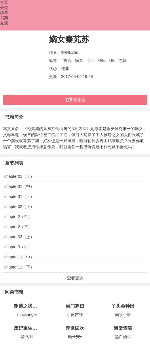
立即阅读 (75, 100)
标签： (55, 60)
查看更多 (75, 278)
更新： (55, 76)
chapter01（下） (19, 196)
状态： (55, 68)
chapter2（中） (18, 216)
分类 (4, 7)
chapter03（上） (19, 236)
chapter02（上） (19, 206)
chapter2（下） (18, 226)
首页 (4, 2)
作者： (55, 52)
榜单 (4, 12)
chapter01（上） (19, 176)
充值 (4, 23)
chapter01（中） (19, 186)
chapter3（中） (18, 247)
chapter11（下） (19, 267)
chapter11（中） (19, 257)
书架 (4, 18)
